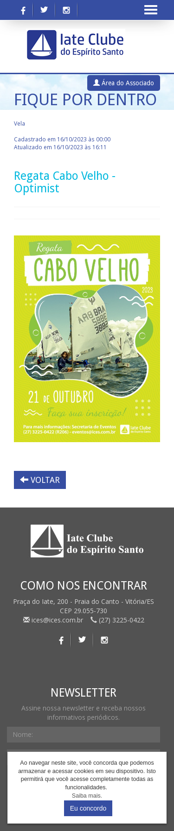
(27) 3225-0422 (117, 619)
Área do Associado (123, 83)
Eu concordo (88, 808)
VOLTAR (40, 480)
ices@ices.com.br (54, 619)
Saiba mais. (87, 796)
